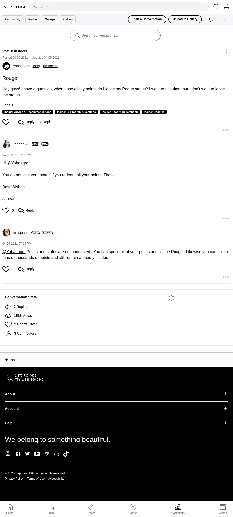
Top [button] (12, 360)
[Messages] (225, 19)
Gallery (68, 19)
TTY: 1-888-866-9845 (29, 379)
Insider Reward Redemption (120, 111)
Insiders (21, 51)
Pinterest (47, 454)
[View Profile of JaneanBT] (26, 144)
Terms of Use (36, 478)
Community (178, 512)
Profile (32, 19)
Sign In (133, 509)
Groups (50, 19)
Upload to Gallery (185, 19)
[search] (119, 6)
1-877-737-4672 (25, 375)
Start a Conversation (147, 19)
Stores (223, 512)
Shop (50, 512)
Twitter (27, 454)
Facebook (18, 454)
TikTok (66, 454)
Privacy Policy (14, 478)
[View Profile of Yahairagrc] (26, 66)
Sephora (15, 7)
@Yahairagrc (13, 252)
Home (9, 512)
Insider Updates (154, 111)
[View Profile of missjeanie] (26, 232)
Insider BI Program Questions (76, 111)
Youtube (37, 454)
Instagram (8, 454)
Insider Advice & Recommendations (27, 111)
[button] (6, 122)
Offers (91, 512)
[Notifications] (211, 19)
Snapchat (56, 454)
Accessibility (56, 478)
